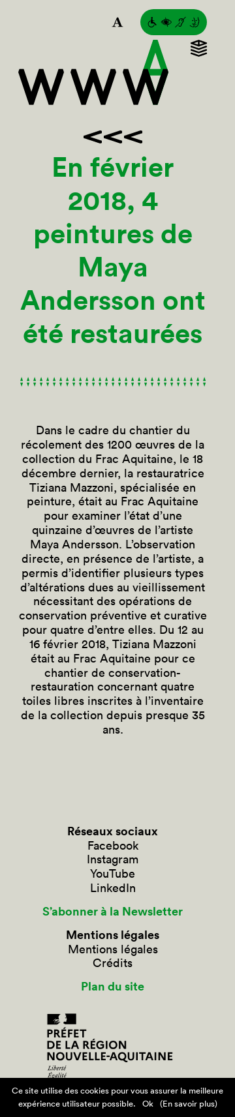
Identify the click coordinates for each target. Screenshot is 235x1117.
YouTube (112, 874)
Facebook (112, 846)
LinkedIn (113, 888)
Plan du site (112, 986)
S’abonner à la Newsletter (112, 911)
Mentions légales (113, 949)
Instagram (112, 859)
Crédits (113, 963)
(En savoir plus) (188, 1103)
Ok (147, 1103)
